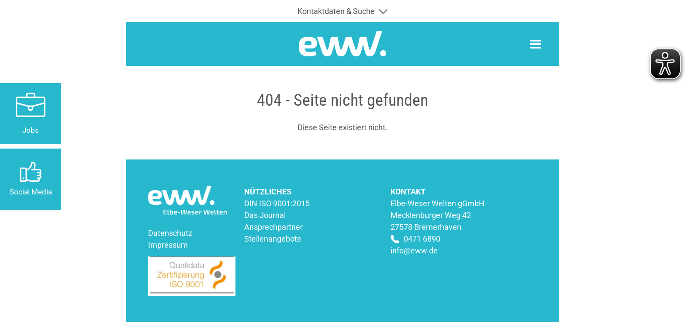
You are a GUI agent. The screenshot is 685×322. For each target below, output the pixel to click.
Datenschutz (170, 233)
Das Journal (265, 215)
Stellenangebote (272, 238)
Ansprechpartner (273, 227)
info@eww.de (414, 250)
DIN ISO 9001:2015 (277, 203)
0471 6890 (422, 238)
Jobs (30, 130)
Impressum (168, 244)
